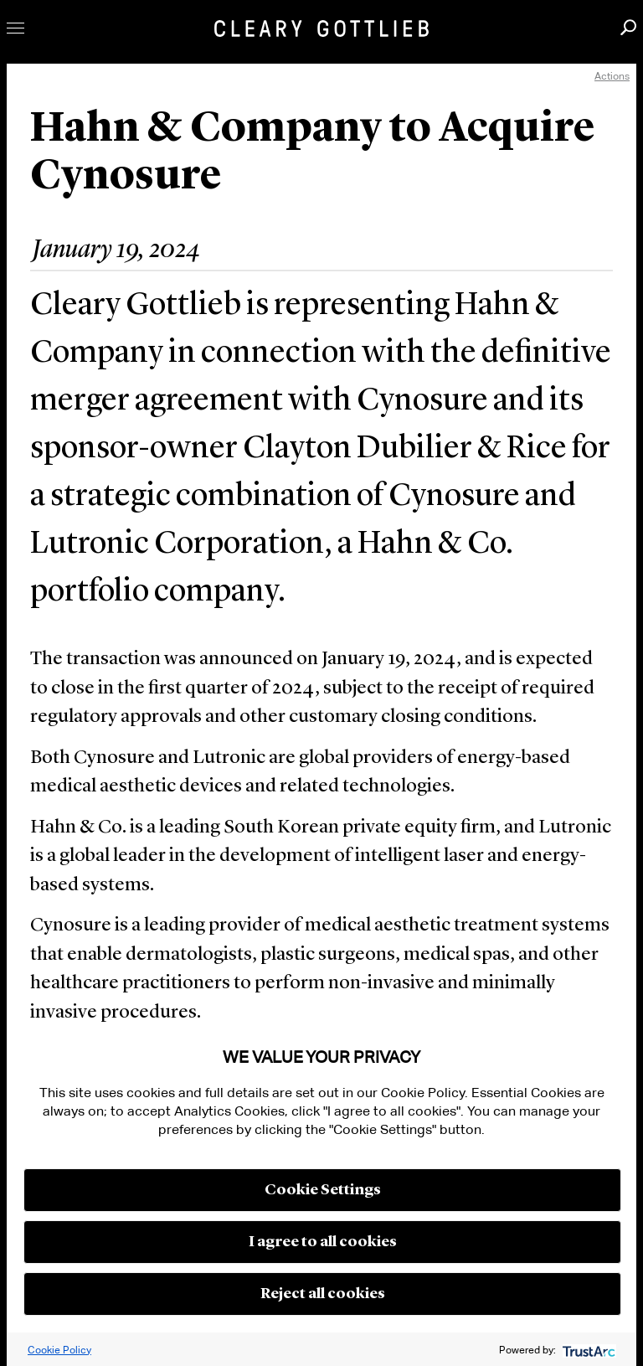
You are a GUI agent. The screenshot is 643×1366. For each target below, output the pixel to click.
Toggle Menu (15, 28)
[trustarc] (587, 1349)
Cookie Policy (59, 1349)
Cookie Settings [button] (323, 1190)
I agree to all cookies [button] (323, 1242)
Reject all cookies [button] (322, 1294)
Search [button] (628, 27)
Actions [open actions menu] (612, 76)
